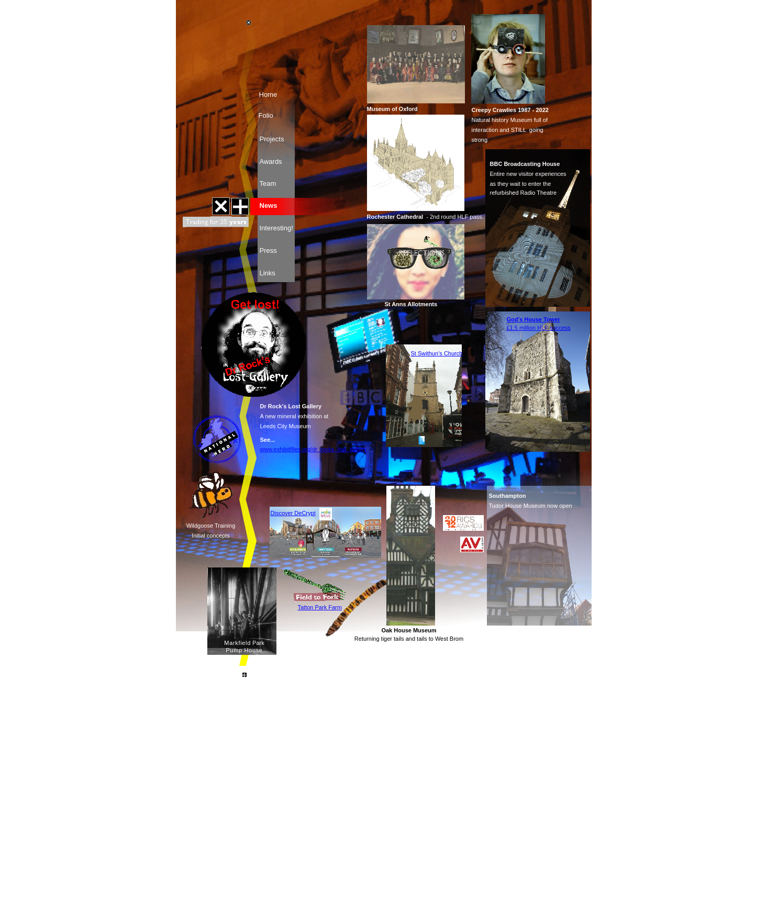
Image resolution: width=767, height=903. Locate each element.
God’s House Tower (533, 319)
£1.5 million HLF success (539, 328)
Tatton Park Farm (320, 607)
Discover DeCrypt (293, 513)
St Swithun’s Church (437, 353)
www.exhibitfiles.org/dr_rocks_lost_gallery (313, 449)
